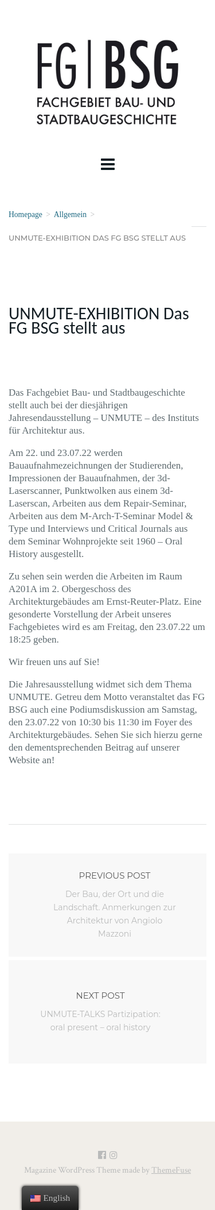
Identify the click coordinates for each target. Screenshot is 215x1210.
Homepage (25, 214)
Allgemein (70, 214)
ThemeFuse (171, 1170)
